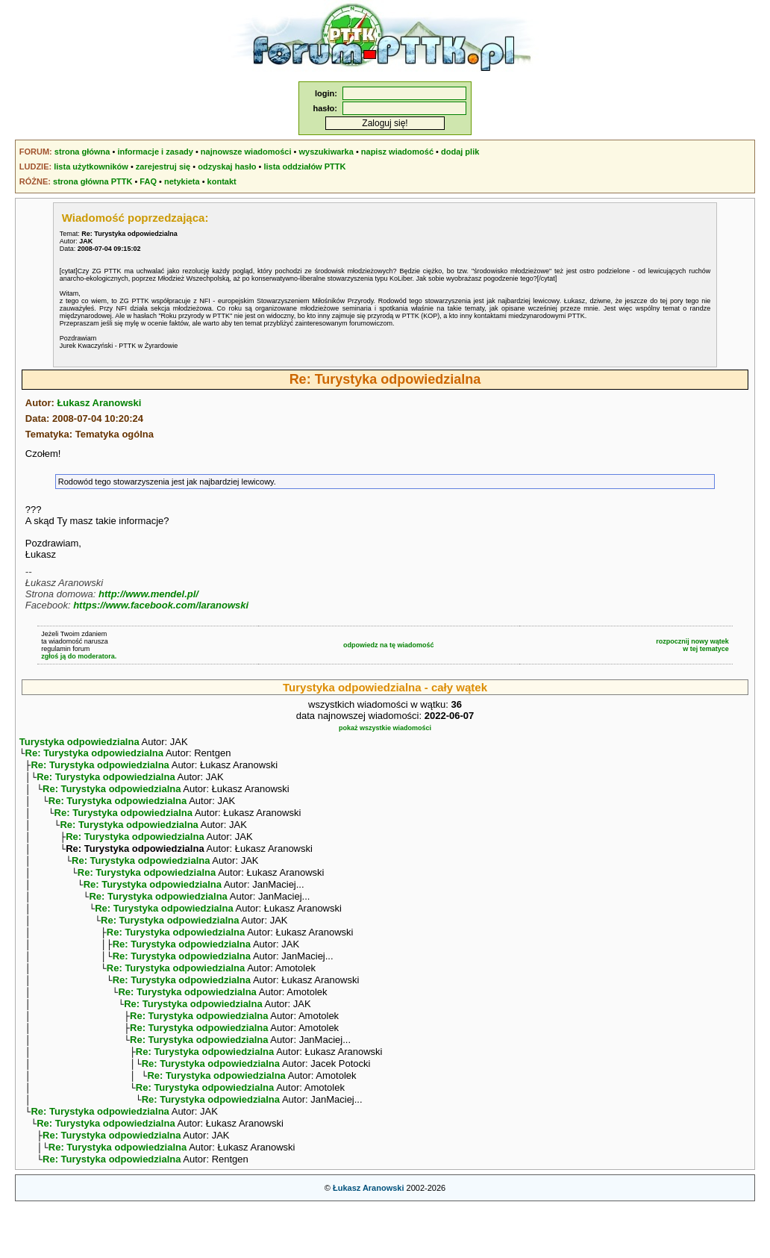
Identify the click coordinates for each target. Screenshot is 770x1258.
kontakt (222, 181)
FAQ (148, 181)
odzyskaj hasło (227, 166)
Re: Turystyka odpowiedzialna (94, 754)
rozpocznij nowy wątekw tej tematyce (692, 645)
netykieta (182, 181)
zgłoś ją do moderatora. (78, 656)
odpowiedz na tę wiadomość (388, 645)
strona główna (82, 151)
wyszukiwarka (325, 151)
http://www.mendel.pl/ (148, 594)
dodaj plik (460, 151)
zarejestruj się (163, 166)
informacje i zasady (155, 151)
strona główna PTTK (92, 181)
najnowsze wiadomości (246, 151)
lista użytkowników (91, 166)
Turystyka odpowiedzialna (79, 741)
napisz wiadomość (397, 151)
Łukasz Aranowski (99, 402)
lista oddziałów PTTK (304, 166)
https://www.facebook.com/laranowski (160, 605)
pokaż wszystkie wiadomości (385, 728)
